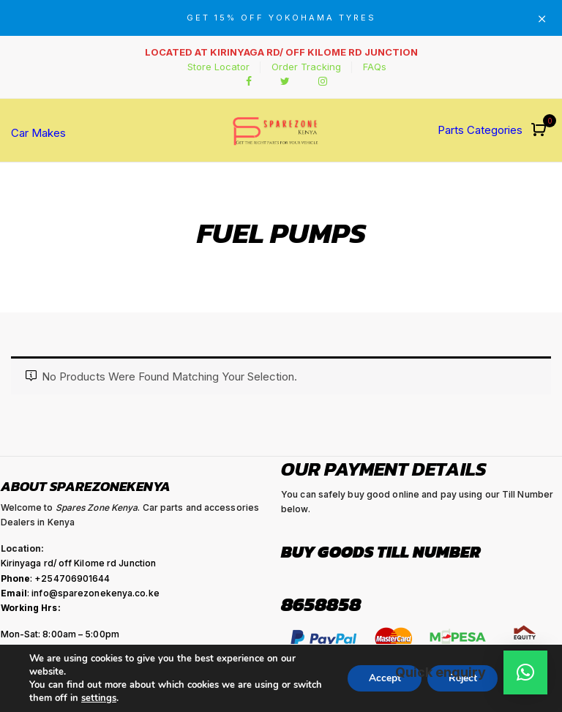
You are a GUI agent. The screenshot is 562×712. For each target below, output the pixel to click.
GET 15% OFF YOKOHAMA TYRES (281, 17)
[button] (540, 131)
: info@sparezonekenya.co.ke (80, 593)
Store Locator (218, 66)
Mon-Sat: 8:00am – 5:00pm (60, 634)
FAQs (374, 66)
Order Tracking (306, 66)
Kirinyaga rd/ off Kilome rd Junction (79, 563)
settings (98, 698)
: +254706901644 (55, 578)
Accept (380, 678)
